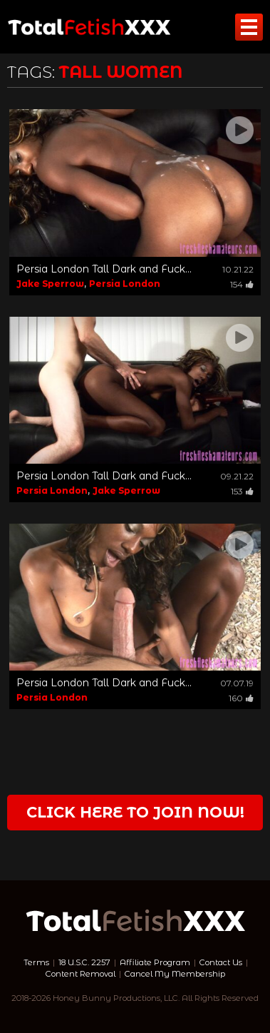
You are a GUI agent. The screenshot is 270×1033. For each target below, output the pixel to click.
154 (242, 284)
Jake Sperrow (50, 283)
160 (241, 698)
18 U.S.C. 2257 (84, 962)
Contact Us (220, 962)
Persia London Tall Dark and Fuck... (104, 269)
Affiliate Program (155, 962)
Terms (36, 962)
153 (242, 491)
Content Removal (80, 974)
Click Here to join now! (135, 812)
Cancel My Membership (175, 974)
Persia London (124, 283)
